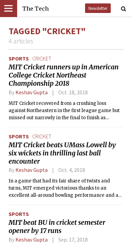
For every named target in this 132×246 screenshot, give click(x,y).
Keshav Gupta (31, 92)
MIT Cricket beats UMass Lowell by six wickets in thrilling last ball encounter (62, 153)
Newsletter (97, 8)
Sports (19, 58)
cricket (41, 58)
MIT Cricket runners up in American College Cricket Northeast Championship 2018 (64, 75)
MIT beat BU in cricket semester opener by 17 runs (57, 226)
